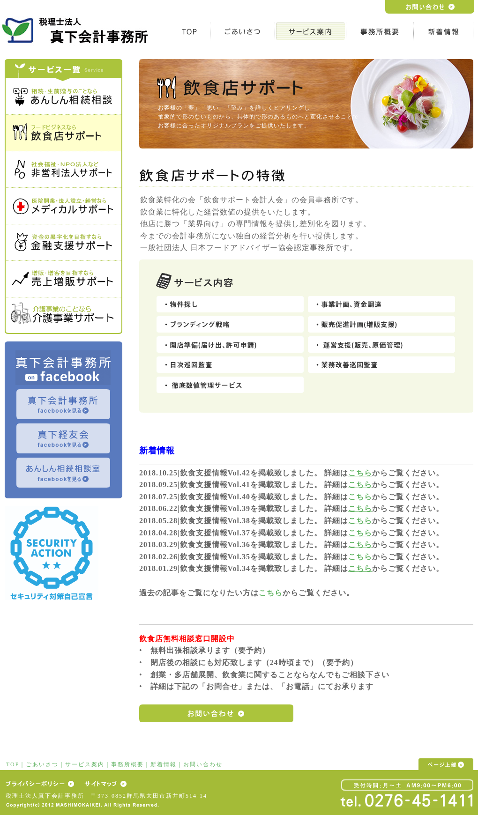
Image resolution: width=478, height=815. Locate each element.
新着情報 (163, 764)
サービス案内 (85, 764)
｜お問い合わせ (200, 764)
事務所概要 (127, 764)
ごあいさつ (42, 764)
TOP (12, 764)
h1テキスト (77, 30)
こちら (360, 473)
